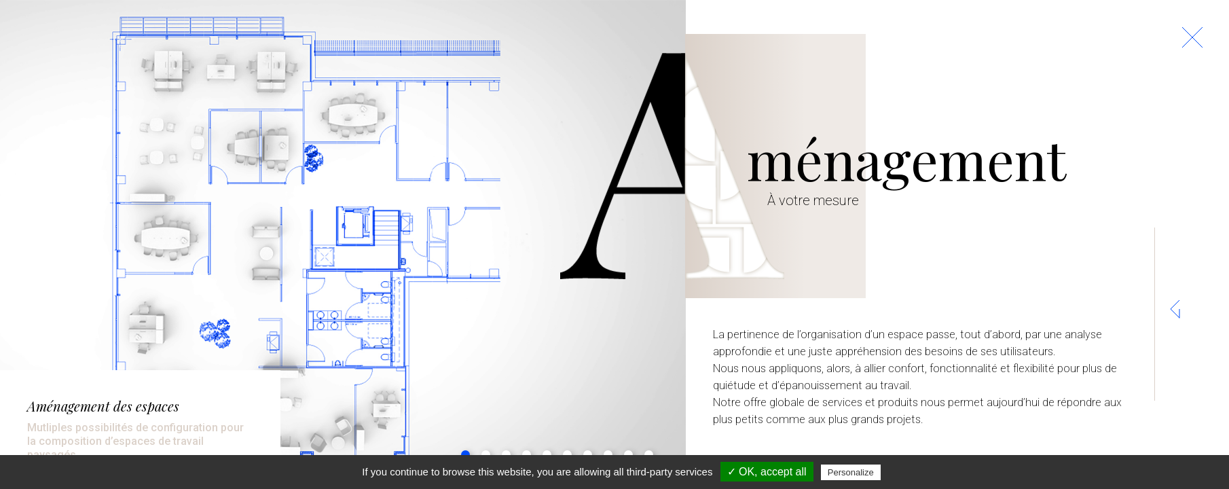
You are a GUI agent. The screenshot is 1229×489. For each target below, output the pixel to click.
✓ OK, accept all (767, 471)
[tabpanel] (343, 244)
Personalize (851, 472)
